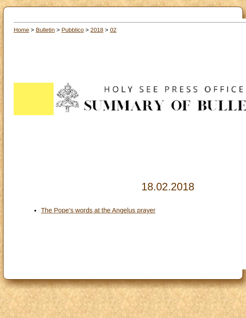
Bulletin (45, 29)
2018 (96, 29)
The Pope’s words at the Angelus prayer (98, 210)
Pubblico (72, 29)
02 (113, 29)
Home (21, 29)
